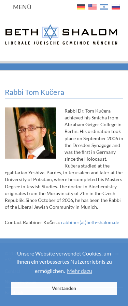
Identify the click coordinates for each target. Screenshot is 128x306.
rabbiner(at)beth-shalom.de (90, 222)
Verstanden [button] (64, 288)
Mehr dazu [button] (79, 270)
